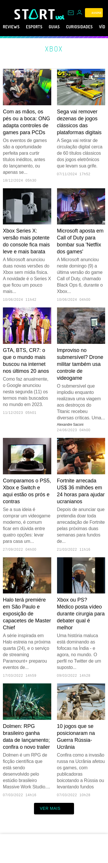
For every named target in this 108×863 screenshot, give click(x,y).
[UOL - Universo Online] (60, 17)
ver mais (54, 808)
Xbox (54, 49)
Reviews (13, 27)
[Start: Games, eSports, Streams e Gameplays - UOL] (35, 14)
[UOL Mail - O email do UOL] (70, 12)
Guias (62, 27)
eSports (39, 27)
